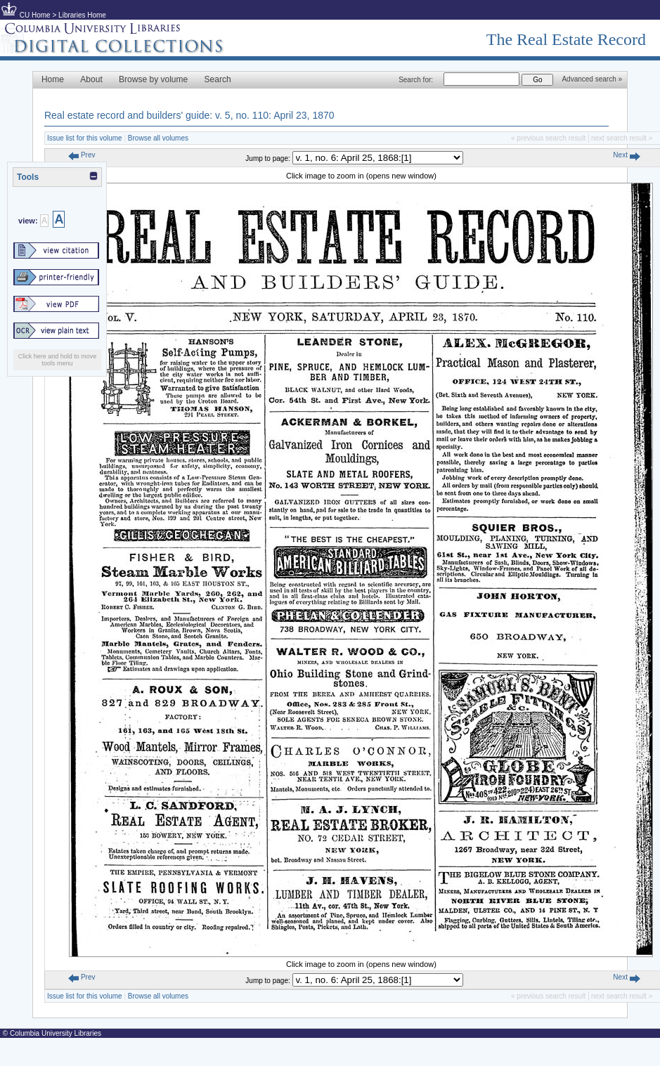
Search (218, 79)
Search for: (416, 80)
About (91, 79)
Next (626, 155)
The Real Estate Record (566, 39)
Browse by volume (153, 79)
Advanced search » (592, 79)
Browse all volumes (158, 138)
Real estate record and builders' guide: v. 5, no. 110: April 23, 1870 (189, 115)
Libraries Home (82, 15)
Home (52, 79)
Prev (81, 155)
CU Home (35, 15)
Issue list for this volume (84, 138)
